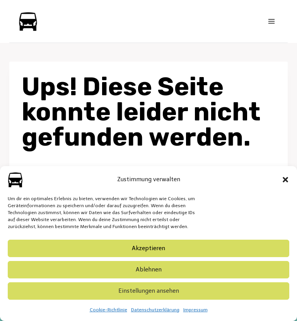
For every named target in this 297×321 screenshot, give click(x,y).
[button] (285, 180)
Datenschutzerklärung (155, 309)
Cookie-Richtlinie (108, 309)
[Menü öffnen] (271, 21)
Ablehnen (149, 269)
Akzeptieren (148, 248)
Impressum (195, 309)
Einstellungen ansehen (148, 290)
